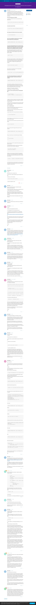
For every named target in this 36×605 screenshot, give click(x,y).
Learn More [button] (18, 603)
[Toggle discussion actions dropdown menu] (31, 10)
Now (27, 25)
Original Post (28, 12)
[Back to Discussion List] (1, 1)
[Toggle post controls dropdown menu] (22, 165)
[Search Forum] (24, 2)
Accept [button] (32, 603)
